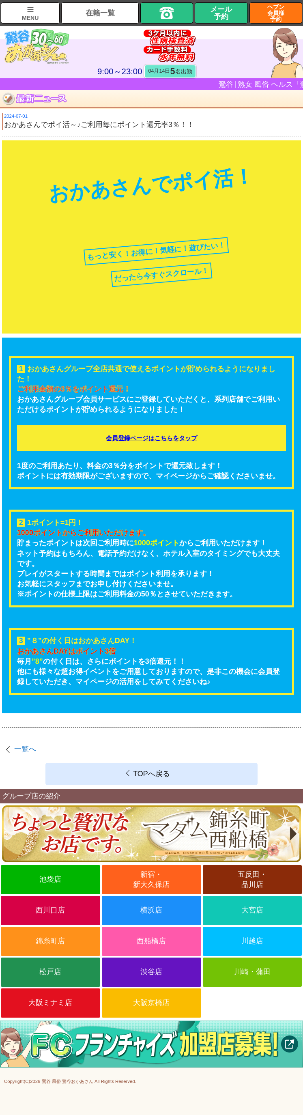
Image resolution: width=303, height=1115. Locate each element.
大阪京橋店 (151, 1003)
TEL (166, 13)
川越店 (252, 941)
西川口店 (50, 910)
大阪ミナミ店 (50, 1003)
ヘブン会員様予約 (275, 13)
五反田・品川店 (252, 879)
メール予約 (221, 13)
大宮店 (252, 910)
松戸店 (50, 972)
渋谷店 (151, 972)
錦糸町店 (50, 941)
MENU (30, 18)
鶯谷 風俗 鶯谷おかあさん (67, 1081)
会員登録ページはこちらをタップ (151, 438)
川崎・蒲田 (252, 972)
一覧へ (25, 749)
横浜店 (151, 910)
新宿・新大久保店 (151, 879)
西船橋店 (151, 941)
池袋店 (50, 879)
